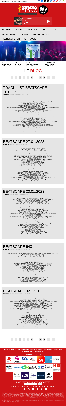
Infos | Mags (50, 30)
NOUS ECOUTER (41, 34)
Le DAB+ (19, 30)
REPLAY (25, 34)
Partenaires (58, 349)
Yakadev (62, 403)
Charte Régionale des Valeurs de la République (35, 349)
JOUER (33, 39)
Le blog (18, 63)
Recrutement (39, 351)
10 (48, 77)
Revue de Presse (27, 351)
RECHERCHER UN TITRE (14, 39)
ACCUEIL (6, 30)
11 (53, 77)
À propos (6, 63)
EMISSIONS (33, 30)
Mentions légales (10, 349)
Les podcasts (32, 63)
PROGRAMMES (9, 34)
